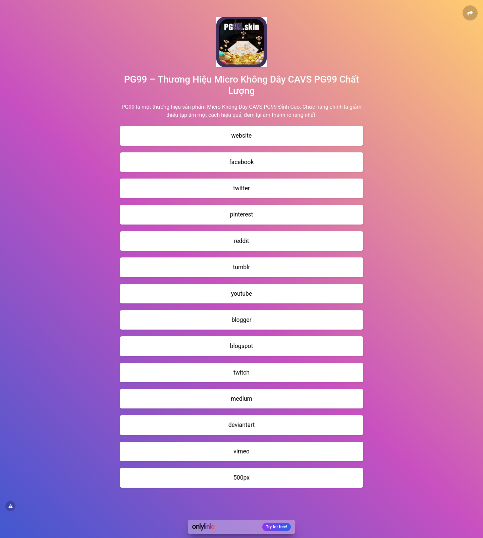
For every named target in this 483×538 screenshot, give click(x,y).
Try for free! (276, 527)
